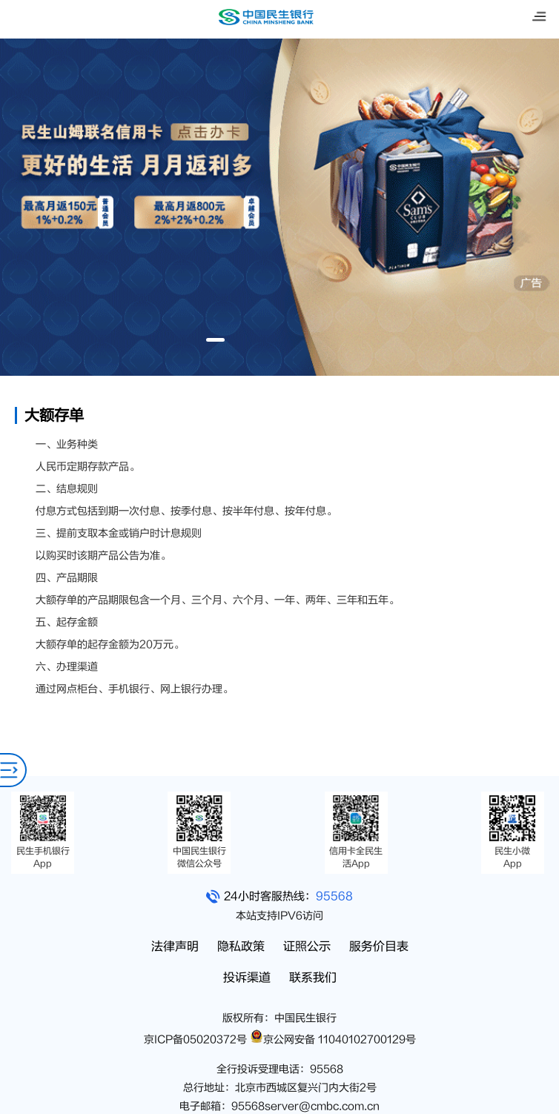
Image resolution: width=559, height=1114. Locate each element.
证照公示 (307, 946)
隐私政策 (241, 946)
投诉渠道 (247, 977)
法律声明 (175, 946)
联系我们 (313, 977)
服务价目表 (378, 946)
